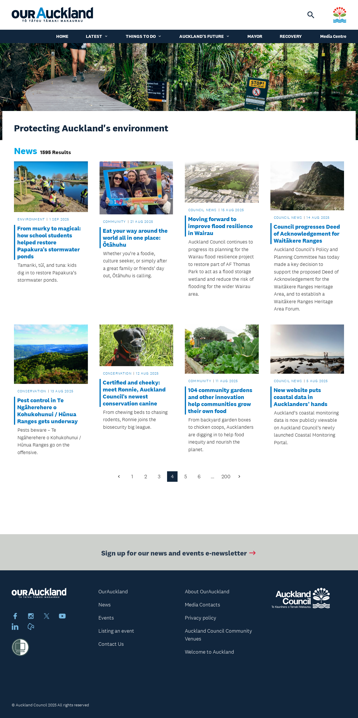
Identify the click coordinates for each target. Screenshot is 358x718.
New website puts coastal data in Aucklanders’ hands (300, 397)
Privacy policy (200, 618)
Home (62, 36)
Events (106, 618)
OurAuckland (113, 591)
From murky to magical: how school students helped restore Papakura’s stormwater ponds (49, 242)
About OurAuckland (207, 591)
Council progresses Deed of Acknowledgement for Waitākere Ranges (307, 233)
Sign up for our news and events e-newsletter (179, 554)
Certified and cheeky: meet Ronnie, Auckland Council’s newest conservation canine (134, 393)
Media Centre (333, 36)
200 (226, 476)
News (104, 604)
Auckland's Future (204, 36)
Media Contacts (202, 604)
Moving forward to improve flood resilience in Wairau (220, 226)
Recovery (291, 36)
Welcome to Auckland (209, 652)
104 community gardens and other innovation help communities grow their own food (220, 400)
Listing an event (116, 631)
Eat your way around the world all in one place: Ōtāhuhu (135, 237)
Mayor (254, 36)
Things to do (144, 36)
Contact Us (111, 644)
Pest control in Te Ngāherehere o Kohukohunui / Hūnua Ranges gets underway (47, 411)
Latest (97, 36)
